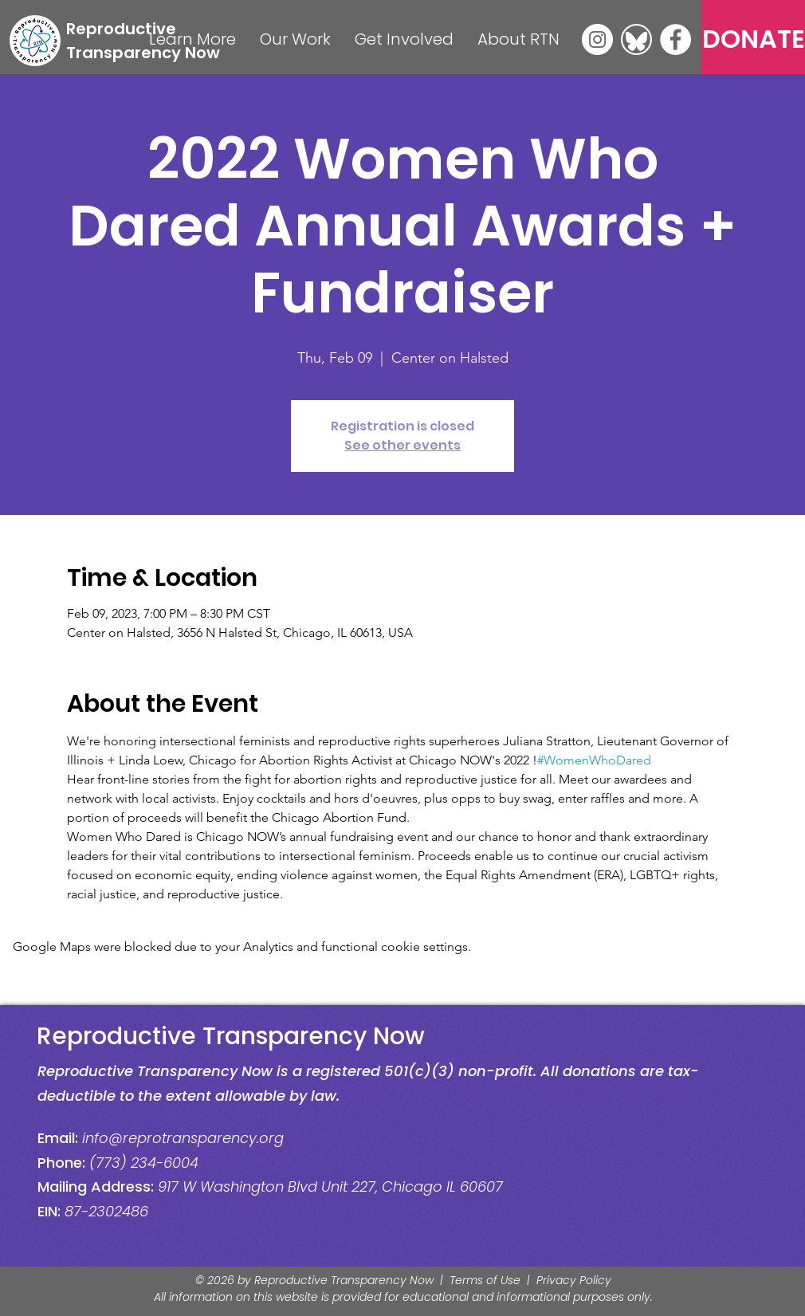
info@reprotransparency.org (183, 1138)
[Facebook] (675, 39)
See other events (402, 445)
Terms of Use (485, 1280)
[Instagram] (597, 39)
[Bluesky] (636, 39)
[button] (192, 39)
